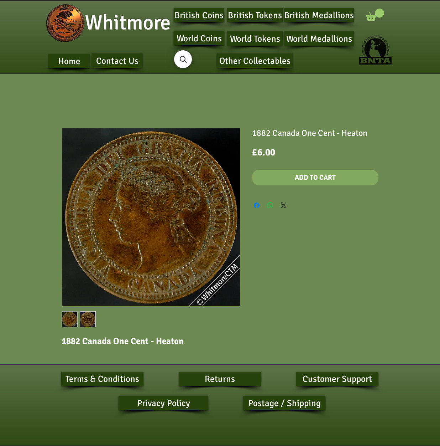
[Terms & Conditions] (102, 379)
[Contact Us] (117, 60)
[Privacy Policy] (163, 403)
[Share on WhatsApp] (270, 205)
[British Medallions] (319, 15)
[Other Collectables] (255, 60)
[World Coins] (199, 38)
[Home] (69, 61)
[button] (375, 15)
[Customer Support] (337, 379)
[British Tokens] (255, 15)
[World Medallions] (319, 38)
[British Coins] (199, 15)
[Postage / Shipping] (284, 403)
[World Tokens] (255, 38)
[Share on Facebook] (256, 205)
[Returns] (220, 379)
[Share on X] (283, 205)
